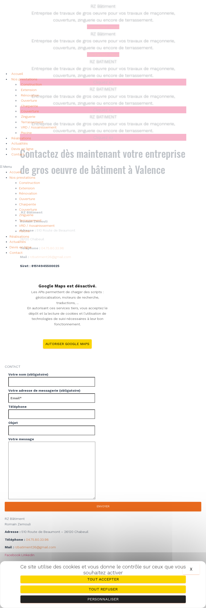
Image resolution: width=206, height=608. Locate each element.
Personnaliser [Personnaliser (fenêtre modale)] (103, 599)
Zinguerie (28, 116)
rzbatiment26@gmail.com (35, 547)
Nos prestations (24, 79)
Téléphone (103, 411)
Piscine (26, 133)
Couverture (30, 111)
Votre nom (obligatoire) (103, 379)
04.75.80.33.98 (37, 539)
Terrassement (32, 122)
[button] (103, 166)
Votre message (103, 469)
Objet (103, 428)
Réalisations (21, 138)
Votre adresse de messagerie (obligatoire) (103, 395)
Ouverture (29, 100)
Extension (29, 90)
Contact (17, 154)
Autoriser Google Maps (67, 343)
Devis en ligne (22, 149)
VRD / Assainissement (39, 127)
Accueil (17, 74)
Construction (31, 84)
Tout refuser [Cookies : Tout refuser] (103, 589)
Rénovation (30, 95)
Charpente (29, 106)
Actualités (19, 143)
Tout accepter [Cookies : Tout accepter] (103, 579)
